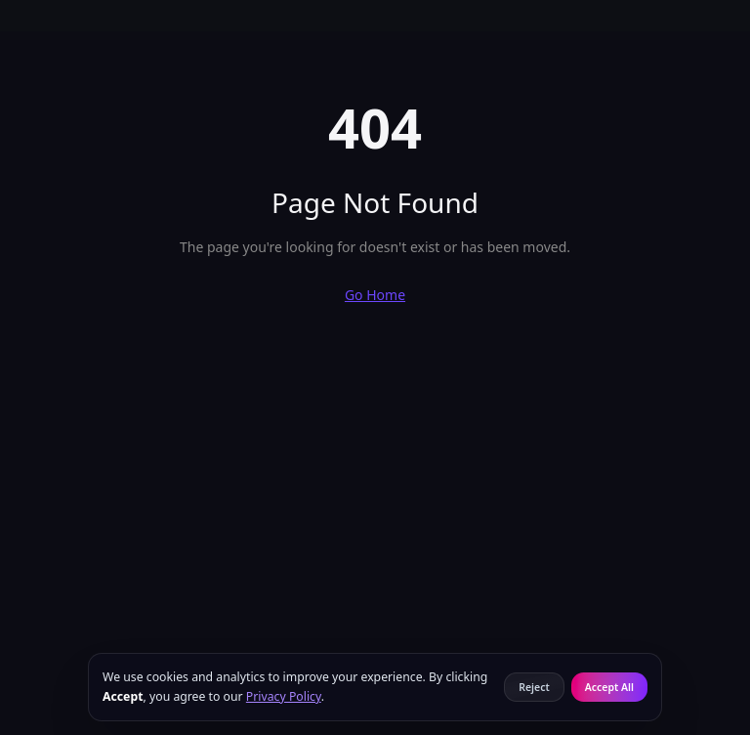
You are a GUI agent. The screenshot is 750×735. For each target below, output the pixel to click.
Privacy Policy (283, 696)
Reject (534, 687)
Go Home (375, 294)
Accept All (609, 687)
